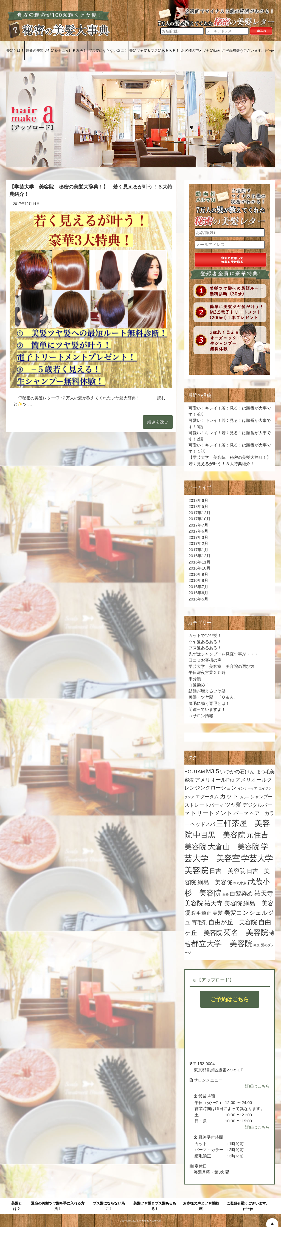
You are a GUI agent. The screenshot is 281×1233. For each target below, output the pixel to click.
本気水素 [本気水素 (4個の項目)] (239, 883)
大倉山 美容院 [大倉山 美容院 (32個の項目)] (234, 847)
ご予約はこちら (229, 999)
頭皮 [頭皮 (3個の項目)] (257, 945)
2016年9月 (198, 574)
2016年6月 (198, 592)
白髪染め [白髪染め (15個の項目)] (241, 893)
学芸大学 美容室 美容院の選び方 (221, 666)
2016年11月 (199, 562)
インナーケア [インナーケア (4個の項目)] (247, 788)
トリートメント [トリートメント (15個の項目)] (211, 813)
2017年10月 (199, 518)
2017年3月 (198, 537)
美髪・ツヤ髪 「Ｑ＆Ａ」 (215, 697)
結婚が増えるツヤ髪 (207, 691)
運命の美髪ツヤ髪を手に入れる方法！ (56, 50)
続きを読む (157, 421)
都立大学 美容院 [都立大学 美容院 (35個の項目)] (221, 943)
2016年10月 (199, 568)
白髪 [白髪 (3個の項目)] (226, 894)
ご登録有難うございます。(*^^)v (248, 50)
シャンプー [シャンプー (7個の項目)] (261, 796)
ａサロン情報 (201, 715)
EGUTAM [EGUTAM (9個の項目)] (194, 771)
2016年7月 (198, 586)
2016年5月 (198, 599)
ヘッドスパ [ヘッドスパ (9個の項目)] (202, 824)
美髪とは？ (15, 50)
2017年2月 (198, 543)
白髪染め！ (199, 684)
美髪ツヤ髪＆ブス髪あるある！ (154, 50)
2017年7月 (198, 525)
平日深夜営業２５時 (207, 672)
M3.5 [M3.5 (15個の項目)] (212, 771)
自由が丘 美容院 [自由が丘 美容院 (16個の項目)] (233, 922)
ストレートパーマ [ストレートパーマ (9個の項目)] (204, 805)
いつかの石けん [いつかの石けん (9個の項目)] (237, 771)
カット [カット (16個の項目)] (229, 796)
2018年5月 (198, 506)
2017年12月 (199, 512)
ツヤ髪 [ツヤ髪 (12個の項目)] (233, 805)
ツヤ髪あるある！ (205, 641)
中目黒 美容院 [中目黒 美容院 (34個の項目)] (219, 835)
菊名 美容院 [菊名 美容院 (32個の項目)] (246, 932)
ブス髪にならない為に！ (108, 50)
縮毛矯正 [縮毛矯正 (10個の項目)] (201, 913)
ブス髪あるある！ (205, 647)
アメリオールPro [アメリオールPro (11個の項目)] (214, 780)
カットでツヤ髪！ (205, 635)
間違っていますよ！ (207, 709)
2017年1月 (198, 549)
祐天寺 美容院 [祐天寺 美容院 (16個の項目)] (223, 903)
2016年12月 (199, 555)
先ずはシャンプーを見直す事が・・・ (223, 654)
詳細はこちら (257, 1086)
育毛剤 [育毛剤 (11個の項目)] (199, 922)
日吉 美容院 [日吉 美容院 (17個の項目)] (227, 871)
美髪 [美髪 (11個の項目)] (217, 913)
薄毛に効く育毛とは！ (209, 703)
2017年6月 (198, 531)
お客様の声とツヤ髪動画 (200, 50)
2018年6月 (198, 500)
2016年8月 (198, 580)
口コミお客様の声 (205, 660)
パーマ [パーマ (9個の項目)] (241, 813)
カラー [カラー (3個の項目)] (244, 797)
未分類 (195, 678)
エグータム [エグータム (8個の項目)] (207, 796)
